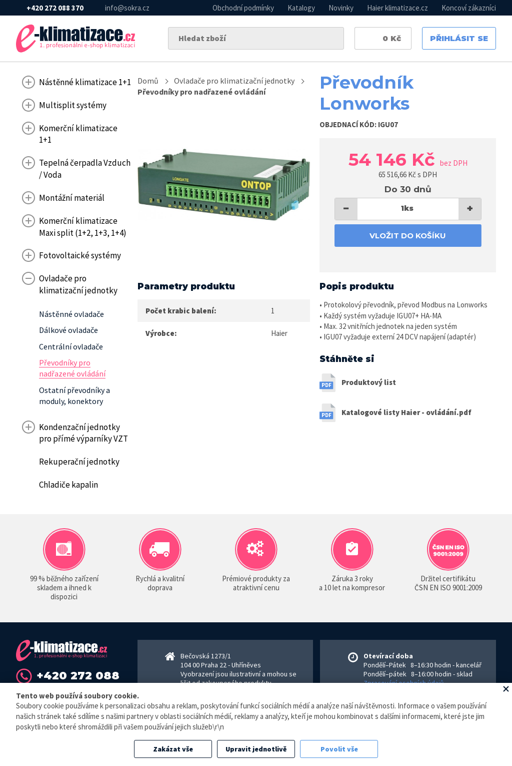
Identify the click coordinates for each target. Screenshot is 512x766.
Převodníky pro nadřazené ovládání (202, 92)
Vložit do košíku (408, 235)
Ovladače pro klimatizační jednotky (234, 81)
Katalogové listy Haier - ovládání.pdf (407, 412)
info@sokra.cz (127, 8)
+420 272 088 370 (55, 8)
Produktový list (369, 382)
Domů (148, 81)
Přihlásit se (459, 38)
